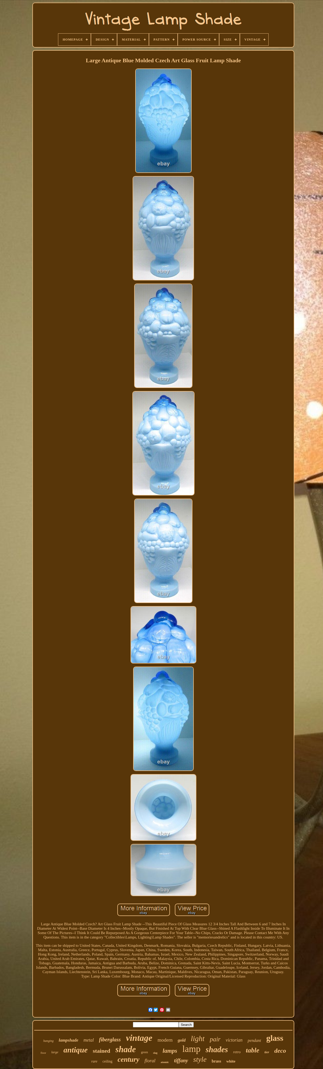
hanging (48, 1041)
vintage (139, 1038)
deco (280, 1050)
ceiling (107, 1061)
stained (101, 1051)
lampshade (68, 1040)
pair (215, 1039)
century (128, 1059)
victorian (234, 1040)
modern (165, 1040)
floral (150, 1060)
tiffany (181, 1060)
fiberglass (110, 1039)
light (197, 1038)
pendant (254, 1040)
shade (126, 1049)
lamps (170, 1051)
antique (75, 1049)
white (230, 1061)
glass (274, 1038)
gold (181, 1040)
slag (155, 1052)
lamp (191, 1049)
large (54, 1052)
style (199, 1059)
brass (216, 1061)
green (144, 1052)
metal (88, 1040)
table (252, 1050)
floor (43, 1052)
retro (237, 1052)
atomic (165, 1062)
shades (217, 1049)
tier (266, 1052)
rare (94, 1061)
